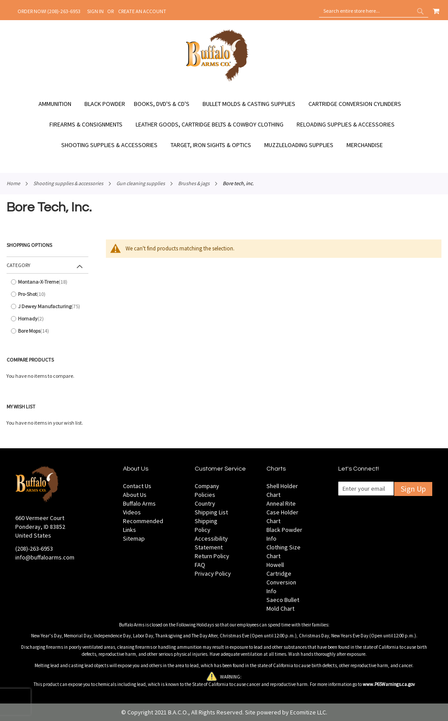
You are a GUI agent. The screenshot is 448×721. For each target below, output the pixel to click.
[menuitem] (59, 104)
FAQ (200, 565)
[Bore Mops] (47, 331)
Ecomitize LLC (308, 712)
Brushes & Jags (194, 183)
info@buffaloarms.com (44, 557)
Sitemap (134, 538)
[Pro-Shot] (47, 294)
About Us (135, 495)
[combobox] (373, 11)
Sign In (95, 11)
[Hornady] (47, 319)
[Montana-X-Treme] (47, 282)
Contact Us (137, 486)
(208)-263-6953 (34, 548)
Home (13, 183)
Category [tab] (18, 265)
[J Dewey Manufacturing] (47, 306)
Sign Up (413, 489)
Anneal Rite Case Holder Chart (282, 512)
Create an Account (142, 11)
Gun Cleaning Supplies (140, 183)
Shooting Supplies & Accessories (68, 183)
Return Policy (212, 556)
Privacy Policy (213, 573)
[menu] (224, 124)
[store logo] (217, 80)
